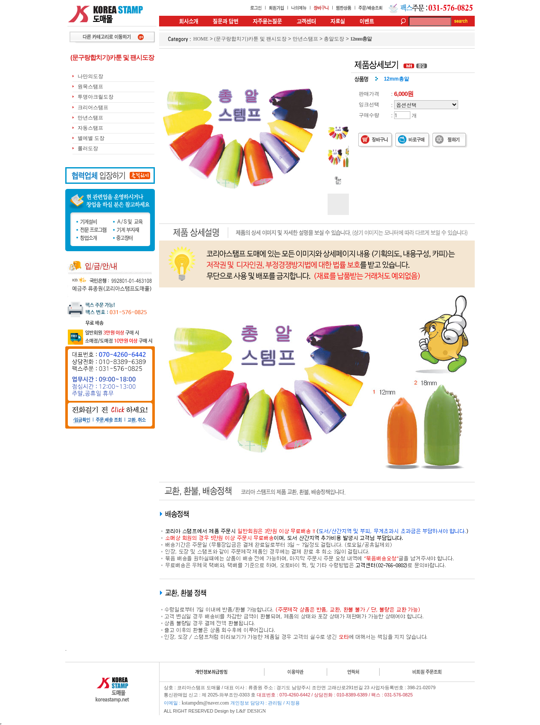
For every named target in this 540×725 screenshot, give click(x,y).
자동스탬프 (90, 128)
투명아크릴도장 (95, 97)
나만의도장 (90, 76)
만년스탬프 (90, 118)
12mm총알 (361, 39)
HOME (200, 39)
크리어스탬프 (93, 107)
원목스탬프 (90, 87)
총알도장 (334, 39)
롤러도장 (88, 148)
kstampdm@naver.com (205, 703)
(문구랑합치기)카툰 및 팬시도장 (250, 39)
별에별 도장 (91, 138)
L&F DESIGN (251, 711)
